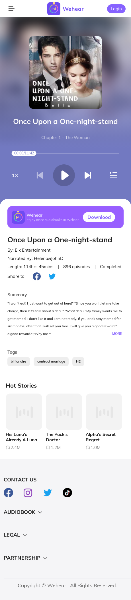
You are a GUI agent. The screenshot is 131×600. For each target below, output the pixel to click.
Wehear (73, 8)
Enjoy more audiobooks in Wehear (53, 220)
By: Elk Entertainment (28, 250)
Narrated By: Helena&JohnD (35, 258)
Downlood (99, 217)
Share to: (16, 276)
